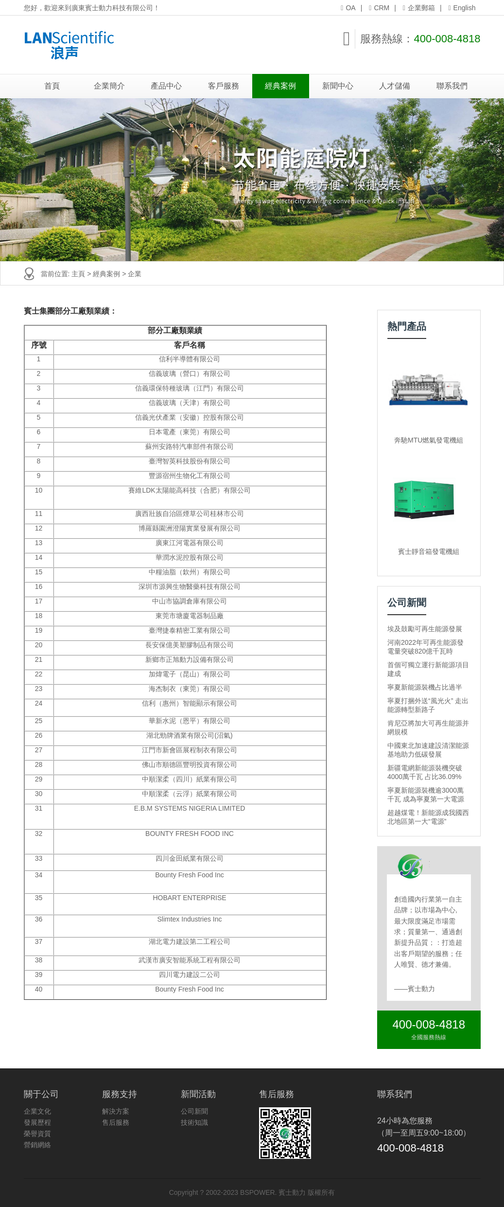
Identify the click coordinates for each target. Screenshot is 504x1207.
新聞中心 (337, 86)
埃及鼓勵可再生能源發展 (424, 629)
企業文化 (37, 1111)
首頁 (52, 86)
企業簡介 (109, 86)
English (461, 8)
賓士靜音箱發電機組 (428, 551)
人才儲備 (394, 86)
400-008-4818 (447, 39)
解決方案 (115, 1111)
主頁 (78, 274)
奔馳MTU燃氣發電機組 (428, 440)
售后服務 (115, 1122)
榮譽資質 (37, 1133)
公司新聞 (194, 1111)
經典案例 (280, 86)
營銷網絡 (37, 1145)
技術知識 (194, 1122)
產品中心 (166, 86)
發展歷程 (37, 1122)
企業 (134, 274)
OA (348, 8)
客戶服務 (223, 86)
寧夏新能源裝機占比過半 (424, 687)
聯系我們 (452, 86)
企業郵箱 (419, 8)
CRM (379, 8)
